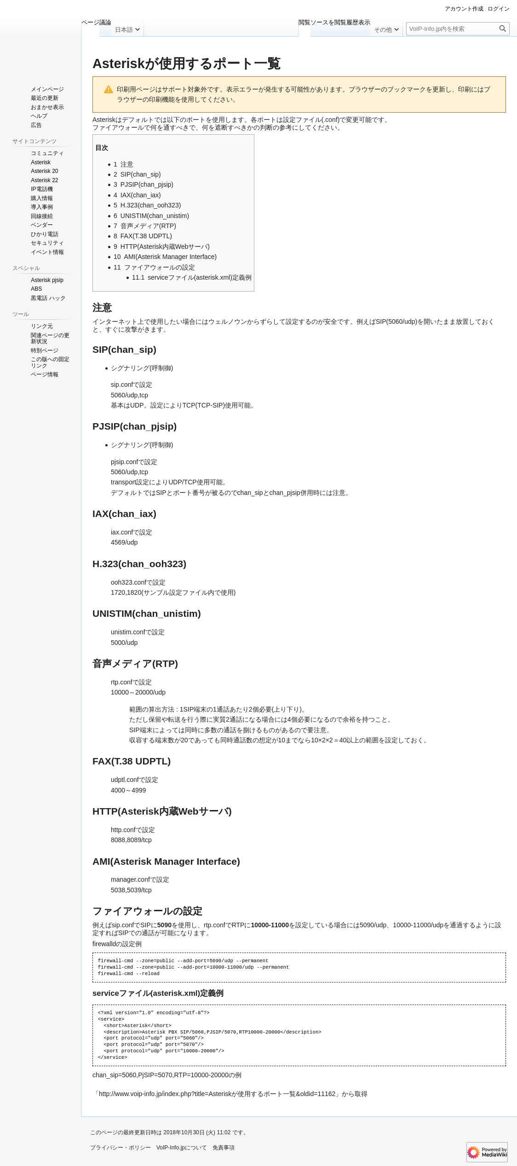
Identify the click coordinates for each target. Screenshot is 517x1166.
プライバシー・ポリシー (120, 1147)
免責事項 (224, 1147)
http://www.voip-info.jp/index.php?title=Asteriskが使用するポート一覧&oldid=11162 (217, 1093)
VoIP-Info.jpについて (181, 1147)
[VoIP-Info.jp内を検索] (458, 28)
